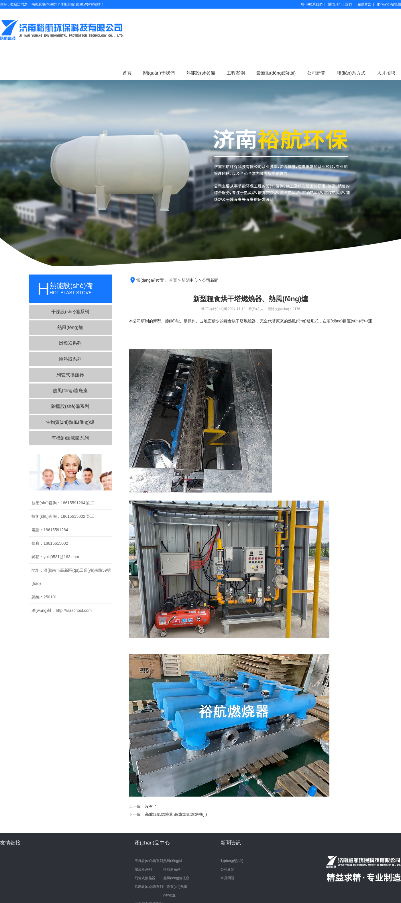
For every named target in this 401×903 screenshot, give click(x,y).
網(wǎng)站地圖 (389, 4)
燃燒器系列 (70, 343)
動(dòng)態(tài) (232, 861)
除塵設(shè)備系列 (70, 406)
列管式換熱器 (70, 374)
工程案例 (236, 73)
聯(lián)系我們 (312, 4)
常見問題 (227, 878)
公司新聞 (316, 73)
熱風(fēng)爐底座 (70, 390)
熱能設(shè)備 (200, 73)
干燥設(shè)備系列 (70, 311)
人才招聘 (386, 73)
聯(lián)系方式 (351, 73)
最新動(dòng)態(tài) (276, 73)
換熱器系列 (70, 359)
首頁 (127, 73)
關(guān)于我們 (340, 4)
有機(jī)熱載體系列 (70, 437)
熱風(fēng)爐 (70, 327)
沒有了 (151, 806)
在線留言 (364, 4)
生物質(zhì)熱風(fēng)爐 (70, 422)
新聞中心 (190, 280)
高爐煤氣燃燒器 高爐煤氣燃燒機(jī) (176, 814)
